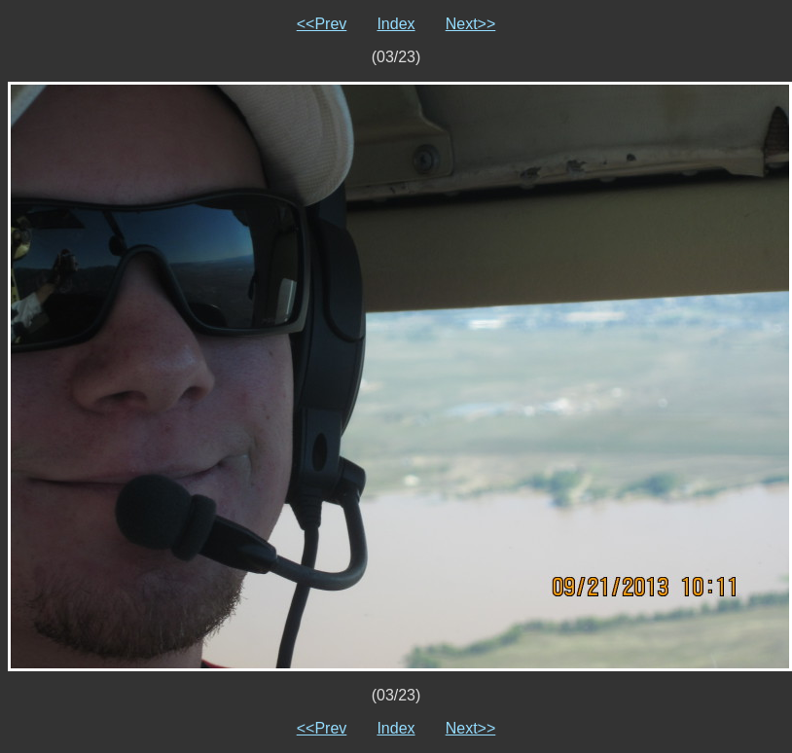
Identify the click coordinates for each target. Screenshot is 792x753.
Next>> (471, 24)
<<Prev (322, 24)
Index (395, 24)
